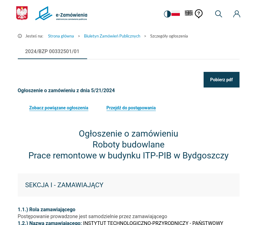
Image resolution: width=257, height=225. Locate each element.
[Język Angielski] (189, 14)
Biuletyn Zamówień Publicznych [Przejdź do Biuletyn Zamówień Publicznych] (112, 35)
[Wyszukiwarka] (219, 14)
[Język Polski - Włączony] (175, 14)
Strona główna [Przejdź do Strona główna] (61, 35)
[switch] (167, 14)
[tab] (52, 51)
